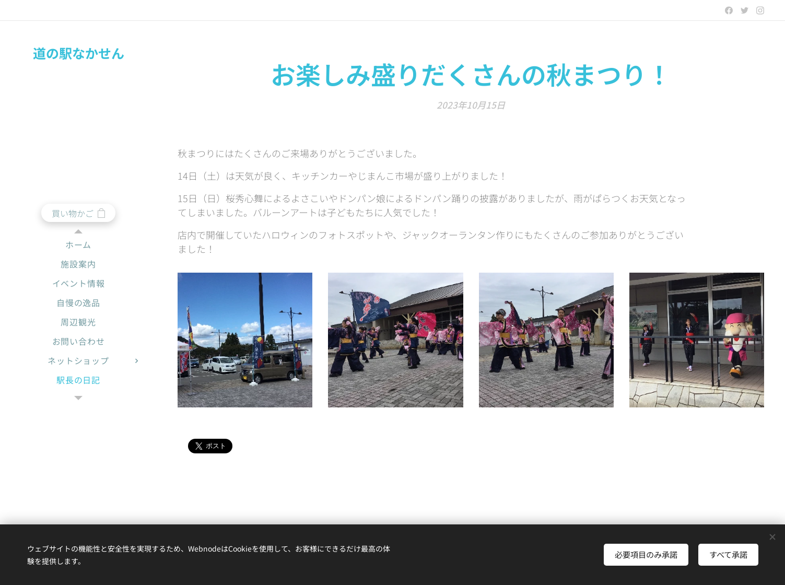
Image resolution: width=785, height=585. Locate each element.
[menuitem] (78, 245)
